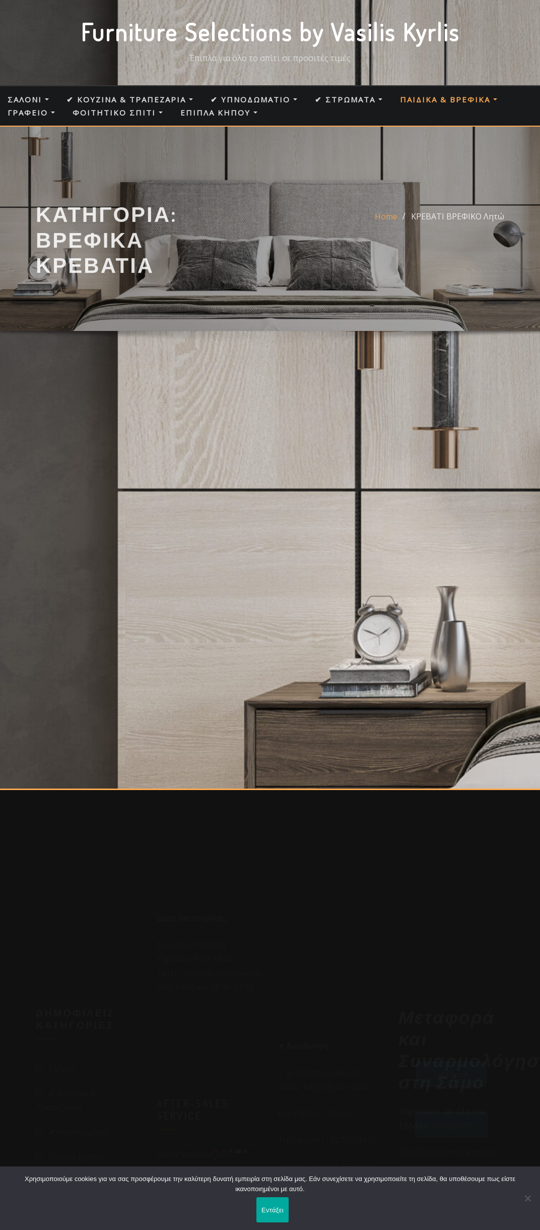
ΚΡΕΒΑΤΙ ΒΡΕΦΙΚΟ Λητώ (457, 228)
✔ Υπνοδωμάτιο (254, 99)
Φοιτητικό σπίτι (118, 112)
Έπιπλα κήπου (218, 112)
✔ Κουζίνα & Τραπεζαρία (129, 99)
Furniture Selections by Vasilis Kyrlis (270, 32)
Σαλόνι (28, 99)
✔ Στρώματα (348, 99)
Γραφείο (31, 112)
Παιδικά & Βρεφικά (448, 99)
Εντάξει (272, 1210)
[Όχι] (527, 1198)
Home (386, 228)
